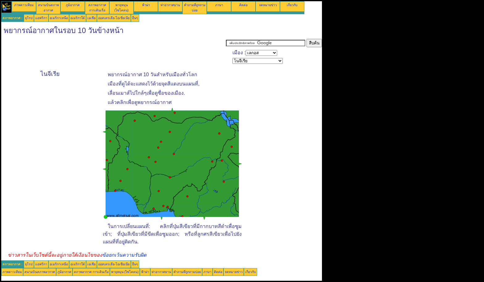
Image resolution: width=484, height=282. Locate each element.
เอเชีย (91, 18)
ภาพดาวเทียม (24, 5)
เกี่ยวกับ (292, 5)
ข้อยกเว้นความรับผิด (124, 255)
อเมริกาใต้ (77, 18)
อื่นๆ (135, 18)
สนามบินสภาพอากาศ (39, 272)
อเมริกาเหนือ (59, 18)
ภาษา (219, 5)
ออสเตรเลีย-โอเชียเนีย (114, 18)
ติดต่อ (243, 5)
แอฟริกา (41, 18)
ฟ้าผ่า (146, 5)
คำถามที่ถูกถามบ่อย (187, 272)
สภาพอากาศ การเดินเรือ (91, 272)
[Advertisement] (113, 53)
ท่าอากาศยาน (170, 5)
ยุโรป (29, 18)
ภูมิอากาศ (73, 5)
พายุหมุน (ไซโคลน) (125, 272)
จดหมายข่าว (268, 5)
